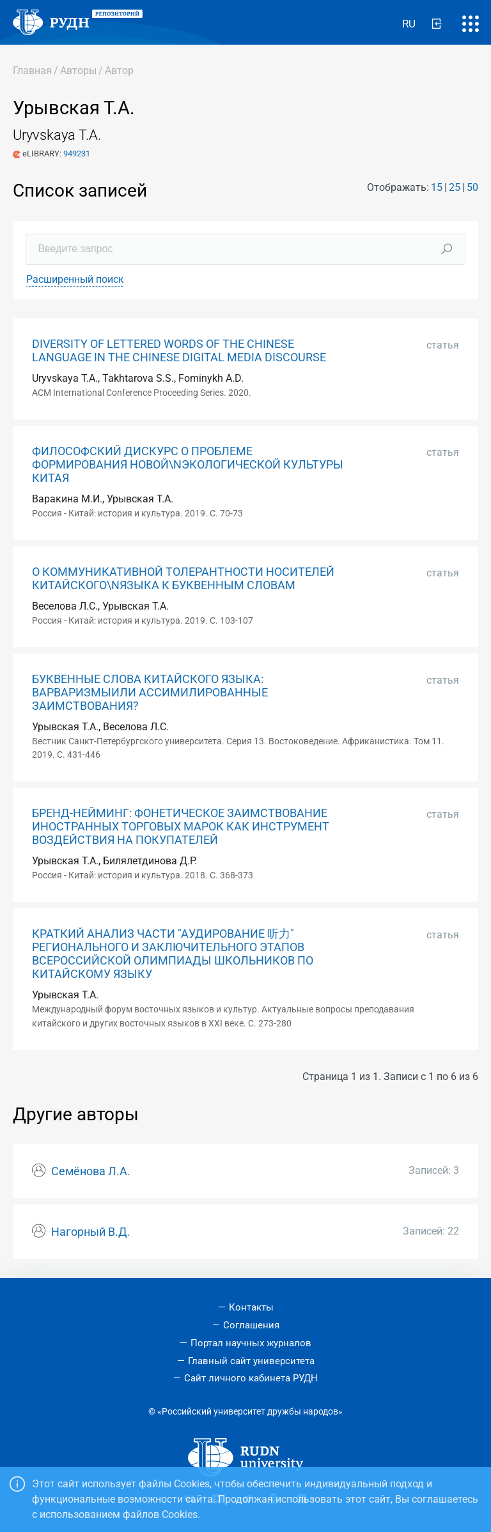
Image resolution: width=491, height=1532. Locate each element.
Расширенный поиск (75, 279)
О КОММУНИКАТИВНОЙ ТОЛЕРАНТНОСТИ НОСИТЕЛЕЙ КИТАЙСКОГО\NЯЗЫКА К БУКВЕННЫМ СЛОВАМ (183, 579)
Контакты (251, 1307)
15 (436, 187)
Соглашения (251, 1325)
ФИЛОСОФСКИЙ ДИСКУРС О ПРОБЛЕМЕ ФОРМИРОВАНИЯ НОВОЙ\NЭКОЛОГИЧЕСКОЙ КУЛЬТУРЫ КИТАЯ (187, 464)
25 (454, 187)
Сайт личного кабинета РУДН (251, 1378)
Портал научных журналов (251, 1343)
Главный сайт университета (251, 1361)
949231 (76, 153)
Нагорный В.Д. (90, 1232)
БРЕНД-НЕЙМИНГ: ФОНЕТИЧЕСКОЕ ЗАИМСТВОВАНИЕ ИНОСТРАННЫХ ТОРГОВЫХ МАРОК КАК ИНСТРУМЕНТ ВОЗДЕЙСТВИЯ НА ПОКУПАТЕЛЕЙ (180, 826)
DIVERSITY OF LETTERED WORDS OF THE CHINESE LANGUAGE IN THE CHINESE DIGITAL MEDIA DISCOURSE (179, 351)
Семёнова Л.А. (90, 1171)
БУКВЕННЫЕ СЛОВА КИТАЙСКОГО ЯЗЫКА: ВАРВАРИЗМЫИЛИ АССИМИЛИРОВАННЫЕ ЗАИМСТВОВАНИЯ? (150, 692)
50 (472, 187)
